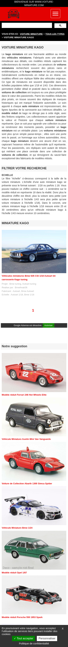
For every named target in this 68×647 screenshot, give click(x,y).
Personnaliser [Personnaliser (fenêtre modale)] (47, 638)
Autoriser (48, 325)
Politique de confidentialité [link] (34, 643)
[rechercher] (26, 25)
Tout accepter (23, 638)
